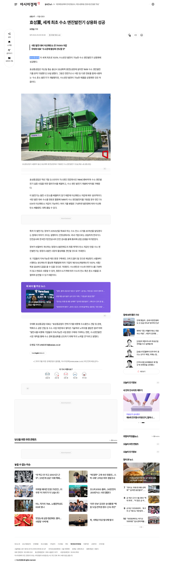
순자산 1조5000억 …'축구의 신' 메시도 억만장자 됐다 (136, 511)
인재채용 (35, 544)
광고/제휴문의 (26, 544)
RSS (66, 544)
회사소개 (17, 544)
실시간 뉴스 (48, 4)
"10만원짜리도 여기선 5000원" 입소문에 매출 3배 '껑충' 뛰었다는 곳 (136, 521)
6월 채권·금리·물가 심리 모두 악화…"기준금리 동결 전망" (75, 296)
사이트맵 (101, 544)
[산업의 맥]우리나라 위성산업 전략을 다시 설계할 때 (147, 342)
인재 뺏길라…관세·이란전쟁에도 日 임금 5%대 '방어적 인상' (148, 321)
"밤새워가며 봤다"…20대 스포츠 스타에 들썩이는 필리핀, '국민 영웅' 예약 (81, 307)
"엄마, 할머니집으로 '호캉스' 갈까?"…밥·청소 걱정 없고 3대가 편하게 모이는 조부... (81, 291)
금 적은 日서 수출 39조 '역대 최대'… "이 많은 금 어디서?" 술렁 (136, 501)
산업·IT (32, 17)
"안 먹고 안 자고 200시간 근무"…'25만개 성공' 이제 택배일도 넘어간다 (49, 476)
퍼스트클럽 (44, 544)
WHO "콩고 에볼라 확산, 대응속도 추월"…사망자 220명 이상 (148, 332)
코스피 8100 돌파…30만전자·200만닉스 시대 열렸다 (103, 491)
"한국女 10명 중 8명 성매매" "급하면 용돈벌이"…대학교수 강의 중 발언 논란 (81, 302)
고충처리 (93, 544)
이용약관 (86, 544)
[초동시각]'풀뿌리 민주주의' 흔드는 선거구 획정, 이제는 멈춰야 (148, 353)
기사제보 (60, 544)
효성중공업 (34, 57)
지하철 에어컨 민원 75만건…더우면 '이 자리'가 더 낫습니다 (49, 491)
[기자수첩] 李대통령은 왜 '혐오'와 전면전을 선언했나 (147, 363)
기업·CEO (40, 17)
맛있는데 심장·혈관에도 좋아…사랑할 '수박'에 (48, 520)
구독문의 (52, 544)
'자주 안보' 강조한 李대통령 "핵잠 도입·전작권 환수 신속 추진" (103, 505)
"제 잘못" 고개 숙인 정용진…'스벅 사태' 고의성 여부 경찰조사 (103, 476)
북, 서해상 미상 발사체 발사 (101, 520)
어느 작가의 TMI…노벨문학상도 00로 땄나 (49, 505)
